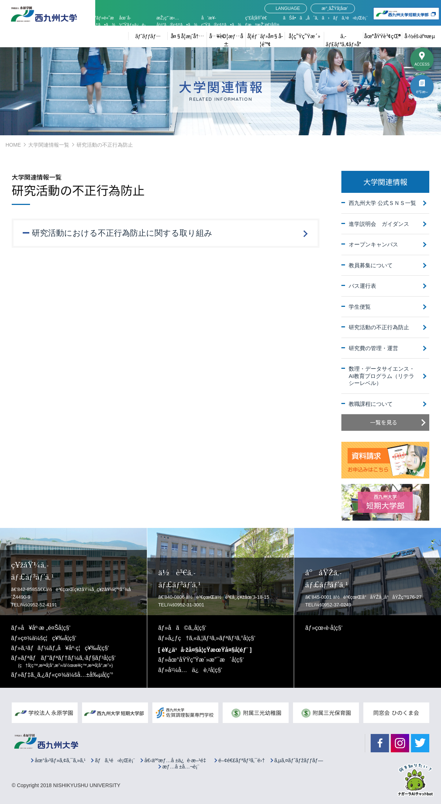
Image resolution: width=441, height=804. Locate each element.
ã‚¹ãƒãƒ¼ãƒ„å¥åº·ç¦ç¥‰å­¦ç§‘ (65, 648)
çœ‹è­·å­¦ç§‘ (328, 628)
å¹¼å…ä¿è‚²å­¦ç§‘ (195, 670)
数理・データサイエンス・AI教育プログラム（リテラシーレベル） (382, 376)
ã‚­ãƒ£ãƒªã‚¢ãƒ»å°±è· (343, 44)
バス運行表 (362, 286)
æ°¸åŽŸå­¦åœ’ (335, 8)
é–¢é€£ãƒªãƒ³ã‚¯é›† (241, 760)
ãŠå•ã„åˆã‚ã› (306, 18)
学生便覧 (360, 307)
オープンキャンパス (373, 244)
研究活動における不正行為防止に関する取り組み (122, 233)
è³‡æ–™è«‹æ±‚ (422, 93)
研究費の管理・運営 (373, 348)
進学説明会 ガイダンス (379, 224)
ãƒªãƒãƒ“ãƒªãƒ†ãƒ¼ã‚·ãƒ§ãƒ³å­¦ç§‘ (67, 661)
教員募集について (371, 265)
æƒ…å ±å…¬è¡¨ (180, 767)
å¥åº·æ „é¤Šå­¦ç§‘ (46, 628)
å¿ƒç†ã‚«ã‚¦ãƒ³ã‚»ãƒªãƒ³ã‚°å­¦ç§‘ (211, 638)
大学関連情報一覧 (48, 145)
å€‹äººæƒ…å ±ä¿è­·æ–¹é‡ (176, 760)
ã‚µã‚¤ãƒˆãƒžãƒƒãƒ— (298, 760)
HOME (13, 145)
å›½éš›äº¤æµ (421, 36)
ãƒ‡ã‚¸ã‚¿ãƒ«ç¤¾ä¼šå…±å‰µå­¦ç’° (67, 675)
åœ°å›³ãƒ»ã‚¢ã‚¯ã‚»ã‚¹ (60, 760)
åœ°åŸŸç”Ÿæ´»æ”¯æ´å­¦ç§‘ (206, 660)
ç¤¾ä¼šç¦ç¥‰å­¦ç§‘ (49, 638)
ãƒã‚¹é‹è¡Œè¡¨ (350, 18)
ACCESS (421, 64)
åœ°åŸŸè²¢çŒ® (382, 36)
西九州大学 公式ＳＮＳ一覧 (382, 203)
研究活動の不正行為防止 (379, 327)
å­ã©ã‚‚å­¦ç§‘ (187, 628)
